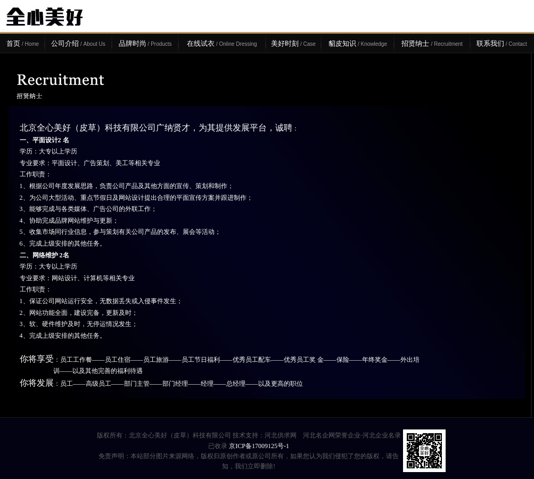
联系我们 (502, 43)
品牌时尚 (145, 43)
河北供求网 (281, 435)
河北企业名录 (382, 435)
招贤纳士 (431, 43)
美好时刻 (293, 43)
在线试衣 (222, 43)
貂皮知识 (357, 43)
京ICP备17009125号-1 (259, 446)
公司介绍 (78, 43)
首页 (22, 43)
